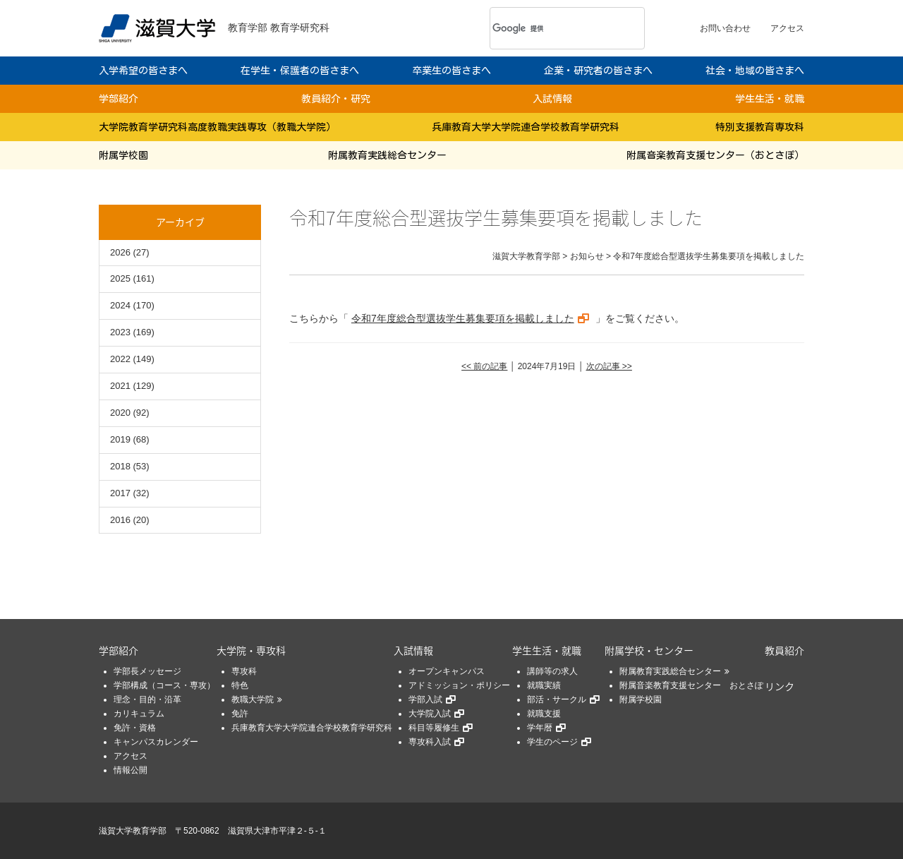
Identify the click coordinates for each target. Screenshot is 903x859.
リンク (779, 686)
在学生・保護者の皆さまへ (300, 71)
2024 (120, 305)
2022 (120, 359)
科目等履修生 (433, 728)
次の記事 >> (609, 366)
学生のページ (552, 742)
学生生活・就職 (769, 99)
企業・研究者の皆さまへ (598, 71)
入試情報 (552, 99)
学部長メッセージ (147, 671)
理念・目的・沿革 (147, 699)
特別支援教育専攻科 (759, 127)
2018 (120, 466)
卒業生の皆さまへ (451, 71)
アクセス (787, 28)
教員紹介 (784, 650)
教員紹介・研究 (335, 99)
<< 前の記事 (484, 366)
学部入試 (425, 699)
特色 (239, 685)
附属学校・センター (649, 650)
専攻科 (244, 671)
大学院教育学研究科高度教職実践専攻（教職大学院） (217, 127)
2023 (120, 332)
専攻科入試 (429, 742)
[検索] (548, 28)
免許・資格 (135, 728)
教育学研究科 (299, 27)
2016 (120, 520)
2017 (120, 493)
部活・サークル (556, 699)
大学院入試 (429, 714)
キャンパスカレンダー (156, 742)
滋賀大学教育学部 (132, 831)
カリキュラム (139, 714)
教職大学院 (252, 699)
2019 (120, 439)
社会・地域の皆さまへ (754, 71)
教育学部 (247, 27)
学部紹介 (118, 99)
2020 (120, 412)
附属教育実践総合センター (387, 155)
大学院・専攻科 (251, 650)
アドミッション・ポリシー (459, 685)
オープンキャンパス (446, 671)
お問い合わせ (725, 28)
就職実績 (544, 685)
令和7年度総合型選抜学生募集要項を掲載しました (462, 318)
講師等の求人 (552, 671)
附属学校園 (123, 155)
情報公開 (130, 770)
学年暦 (539, 728)
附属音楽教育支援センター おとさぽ (691, 685)
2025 (120, 278)
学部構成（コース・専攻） (164, 685)
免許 (239, 714)
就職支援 (544, 714)
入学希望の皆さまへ (143, 71)
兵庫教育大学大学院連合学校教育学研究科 (525, 127)
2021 (120, 385)
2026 (120, 252)
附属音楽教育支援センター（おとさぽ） (715, 155)
